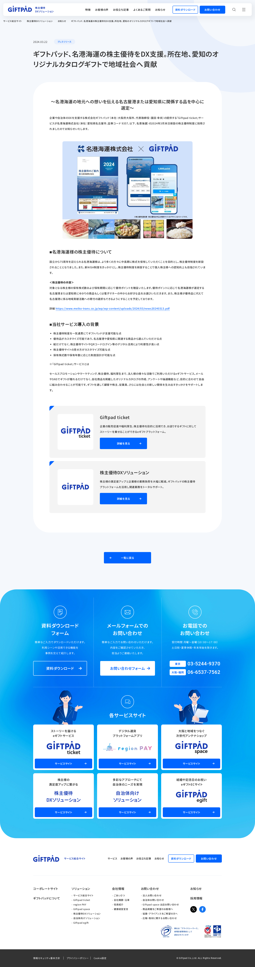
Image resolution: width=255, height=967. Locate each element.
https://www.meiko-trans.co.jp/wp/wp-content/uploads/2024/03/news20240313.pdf (113, 308)
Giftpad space (81, 909)
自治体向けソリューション (86, 918)
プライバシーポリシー (78, 958)
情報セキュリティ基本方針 (46, 958)
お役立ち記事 (121, 10)
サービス (112, 858)
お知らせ (160, 10)
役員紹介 (118, 904)
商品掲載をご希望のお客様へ (158, 909)
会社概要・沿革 (122, 900)
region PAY (79, 904)
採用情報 (196, 898)
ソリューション (81, 888)
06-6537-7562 (204, 672)
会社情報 (118, 888)
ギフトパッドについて (46, 898)
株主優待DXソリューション (40, 21)
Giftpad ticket (81, 900)
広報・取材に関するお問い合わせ (160, 918)
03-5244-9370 (204, 664)
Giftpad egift (81, 922)
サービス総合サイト (12, 21)
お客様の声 (101, 10)
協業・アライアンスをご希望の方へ (160, 913)
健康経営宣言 (121, 909)
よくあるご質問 (142, 10)
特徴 (88, 10)
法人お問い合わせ (152, 895)
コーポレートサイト (45, 888)
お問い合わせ (150, 888)
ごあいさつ (119, 895)
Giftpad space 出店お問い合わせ (161, 904)
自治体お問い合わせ (153, 900)
